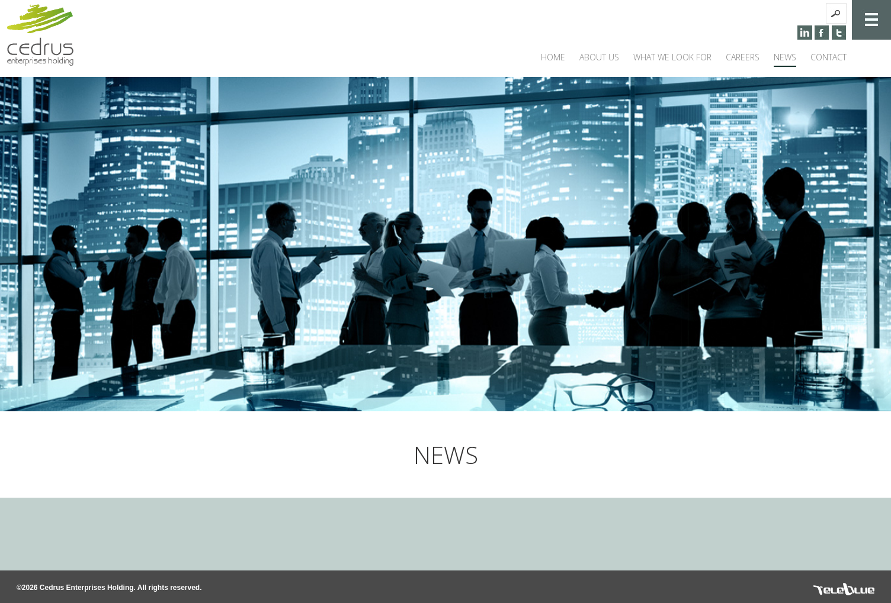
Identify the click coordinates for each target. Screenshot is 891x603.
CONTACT (828, 57)
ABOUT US (599, 57)
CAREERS (742, 57)
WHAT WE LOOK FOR (672, 57)
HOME (553, 57)
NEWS (785, 57)
